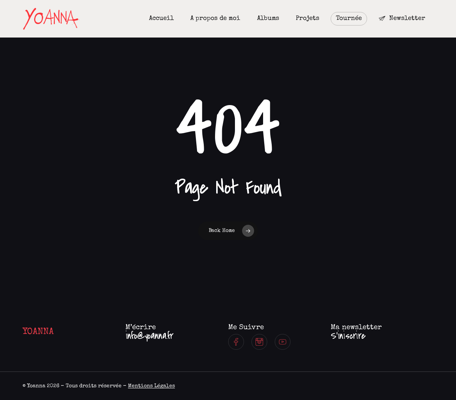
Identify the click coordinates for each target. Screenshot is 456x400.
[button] (149, 336)
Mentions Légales (151, 386)
